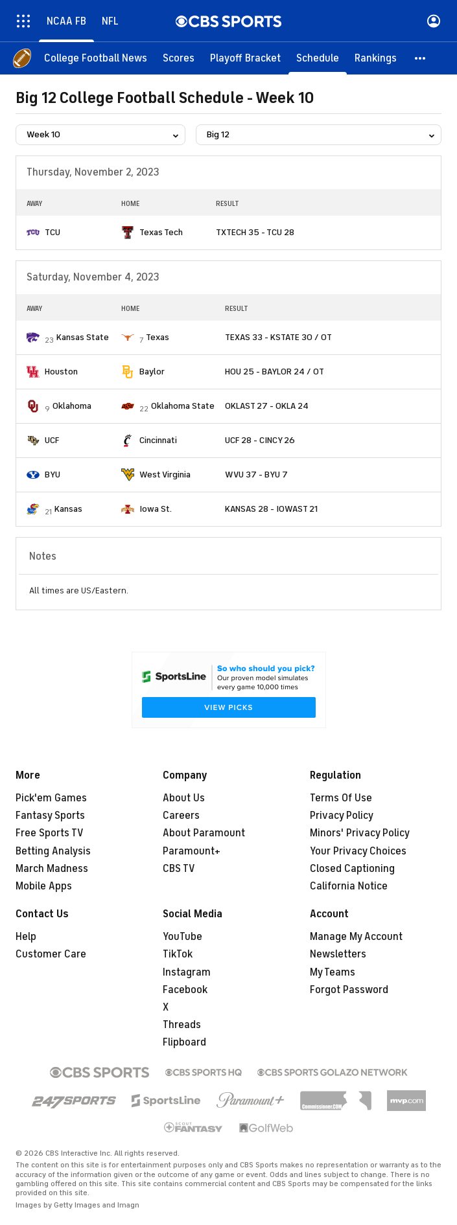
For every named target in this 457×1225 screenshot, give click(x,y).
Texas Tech (161, 232)
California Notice (349, 886)
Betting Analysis (53, 851)
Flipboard (184, 1042)
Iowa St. (155, 508)
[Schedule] (317, 58)
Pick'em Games (51, 798)
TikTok (178, 954)
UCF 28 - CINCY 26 (260, 440)
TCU (52, 232)
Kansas (68, 508)
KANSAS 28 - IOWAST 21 (271, 508)
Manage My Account (356, 936)
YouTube (182, 936)
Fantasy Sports (50, 815)
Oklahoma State (183, 405)
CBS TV (179, 868)
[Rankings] (375, 58)
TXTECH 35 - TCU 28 (255, 232)
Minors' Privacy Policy (360, 833)
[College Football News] (95, 58)
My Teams (332, 972)
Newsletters (338, 954)
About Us (184, 798)
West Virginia (165, 474)
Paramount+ (191, 851)
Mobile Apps (44, 886)
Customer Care (51, 954)
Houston (61, 371)
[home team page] (33, 232)
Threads (182, 1024)
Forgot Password (349, 989)
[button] (420, 58)
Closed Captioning (352, 868)
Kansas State (82, 337)
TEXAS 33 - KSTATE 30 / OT (278, 337)
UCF (52, 440)
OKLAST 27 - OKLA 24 (267, 405)
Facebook (185, 989)
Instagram (187, 972)
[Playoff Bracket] (245, 58)
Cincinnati (158, 440)
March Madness (52, 868)
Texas (157, 337)
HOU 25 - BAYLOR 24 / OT (274, 371)
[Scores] (178, 58)
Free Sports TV (50, 833)
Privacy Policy (341, 815)
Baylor (152, 371)
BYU (52, 474)
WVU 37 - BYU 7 (256, 474)
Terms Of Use (341, 798)
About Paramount (204, 833)
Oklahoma (72, 405)
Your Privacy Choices (358, 851)
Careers (181, 815)
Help (26, 936)
